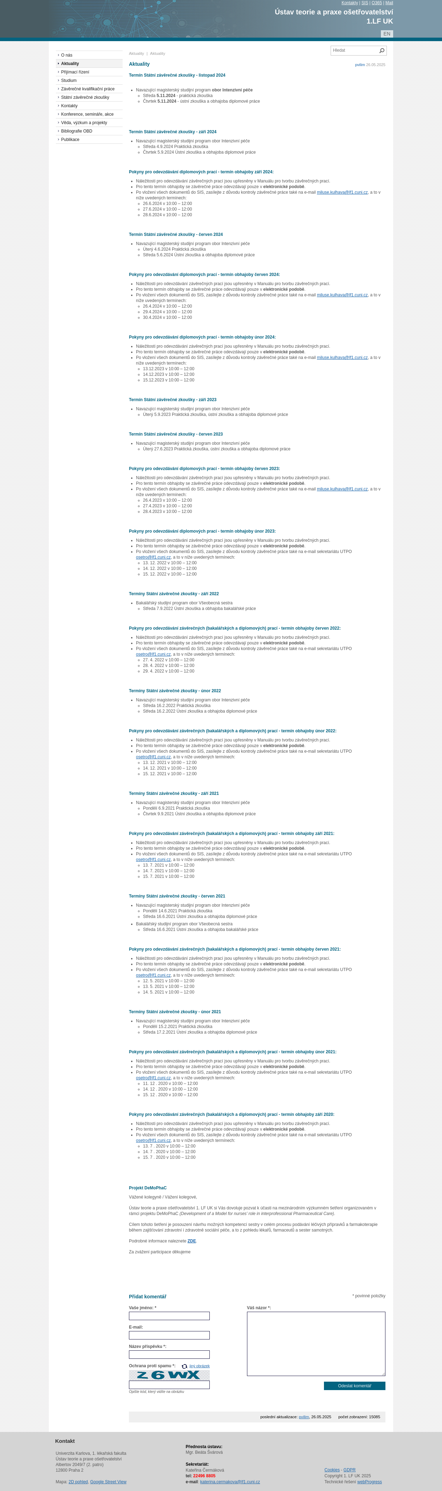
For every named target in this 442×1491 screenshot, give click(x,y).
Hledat (381, 50)
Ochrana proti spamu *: (152, 1365)
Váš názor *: (259, 1307)
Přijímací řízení (75, 72)
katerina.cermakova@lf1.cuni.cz (230, 1481)
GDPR (350, 1469)
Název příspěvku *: (148, 1346)
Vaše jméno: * (142, 1307)
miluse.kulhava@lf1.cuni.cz (342, 192)
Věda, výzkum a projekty (84, 122)
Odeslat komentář (354, 1385)
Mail (389, 2)
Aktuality (136, 53)
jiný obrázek (199, 1366)
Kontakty (350, 2)
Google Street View (108, 1481)
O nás (66, 55)
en (387, 34)
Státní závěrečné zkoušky (85, 97)
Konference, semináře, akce (87, 114)
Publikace (70, 139)
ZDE (192, 1241)
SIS (365, 2)
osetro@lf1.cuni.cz (153, 557)
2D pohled (78, 1481)
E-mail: (136, 1327)
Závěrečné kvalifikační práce (88, 88)
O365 (377, 2)
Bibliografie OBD (76, 131)
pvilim (360, 65)
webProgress (369, 1481)
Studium (69, 80)
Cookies (332, 1469)
